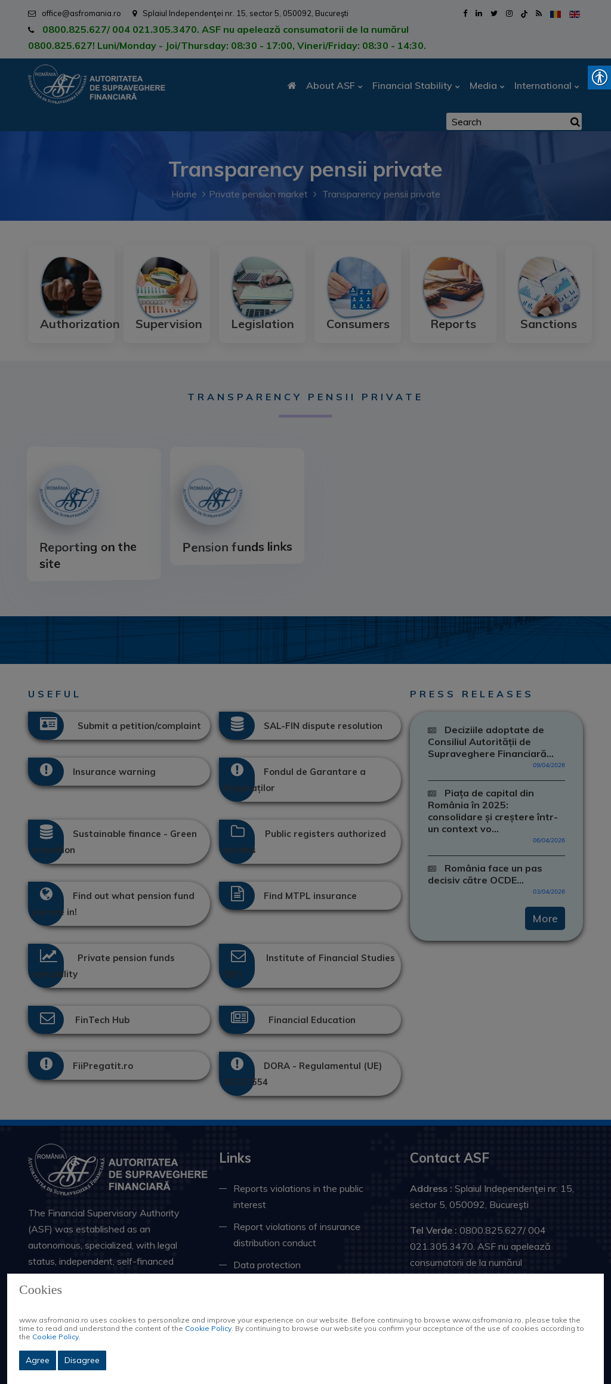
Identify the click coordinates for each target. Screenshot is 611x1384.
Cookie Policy (208, 1328)
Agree (38, 1360)
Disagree (82, 1360)
